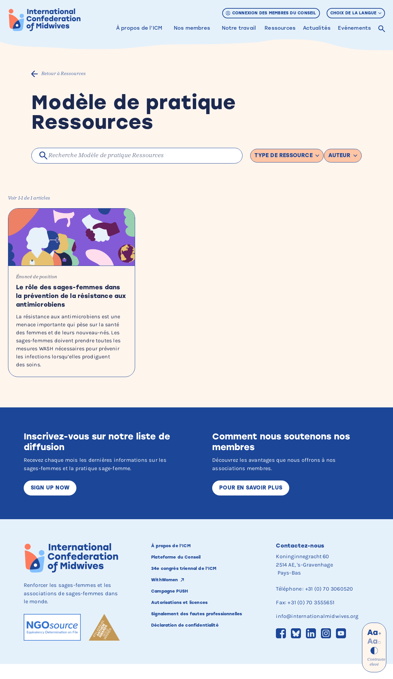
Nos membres (192, 28)
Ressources (280, 28)
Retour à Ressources (64, 73)
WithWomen (168, 596)
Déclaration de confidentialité (195, 650)
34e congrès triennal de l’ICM (194, 584)
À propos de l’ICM (139, 28)
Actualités (317, 28)
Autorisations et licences (188, 620)
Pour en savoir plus (252, 502)
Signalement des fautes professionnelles (187, 635)
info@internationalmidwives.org (317, 631)
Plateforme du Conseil (184, 572)
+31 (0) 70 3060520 (329, 604)
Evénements (354, 28)
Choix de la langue (356, 13)
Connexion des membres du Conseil (271, 13)
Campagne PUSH (176, 608)
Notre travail (239, 28)
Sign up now (50, 502)
